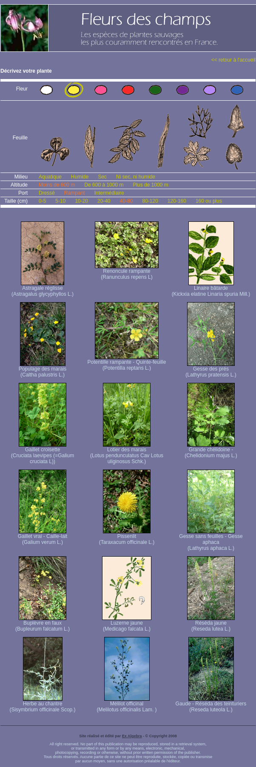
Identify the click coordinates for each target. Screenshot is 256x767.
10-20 (81, 201)
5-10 (60, 201)
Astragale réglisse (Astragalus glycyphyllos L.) (42, 288)
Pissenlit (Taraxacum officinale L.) (127, 537)
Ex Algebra (132, 736)
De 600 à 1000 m (103, 185)
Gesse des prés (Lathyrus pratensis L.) (210, 369)
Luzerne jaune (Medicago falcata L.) (126, 623)
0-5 (42, 201)
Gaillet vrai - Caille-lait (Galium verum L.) (43, 537)
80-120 (150, 201)
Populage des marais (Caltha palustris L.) (43, 369)
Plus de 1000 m (150, 185)
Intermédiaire (109, 193)
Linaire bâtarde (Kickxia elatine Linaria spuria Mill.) (211, 288)
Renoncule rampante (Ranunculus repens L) (127, 271)
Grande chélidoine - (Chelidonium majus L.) (211, 450)
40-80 (126, 201)
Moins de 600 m (57, 185)
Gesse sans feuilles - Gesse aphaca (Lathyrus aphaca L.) (210, 540)
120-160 (177, 201)
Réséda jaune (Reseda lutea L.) (211, 623)
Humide (79, 177)
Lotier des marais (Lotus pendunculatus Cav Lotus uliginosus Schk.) (126, 453)
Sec (102, 177)
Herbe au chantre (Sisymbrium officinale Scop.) (42, 704)
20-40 (104, 201)
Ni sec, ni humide (135, 177)
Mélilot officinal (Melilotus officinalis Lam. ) (126, 704)
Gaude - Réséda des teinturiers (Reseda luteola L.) (211, 704)
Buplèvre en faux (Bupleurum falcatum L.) (42, 623)
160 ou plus (209, 201)
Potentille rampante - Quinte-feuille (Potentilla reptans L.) (127, 362)
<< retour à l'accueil (233, 60)
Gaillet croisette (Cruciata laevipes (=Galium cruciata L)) (42, 453)
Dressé (47, 193)
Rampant (74, 193)
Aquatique (50, 177)
